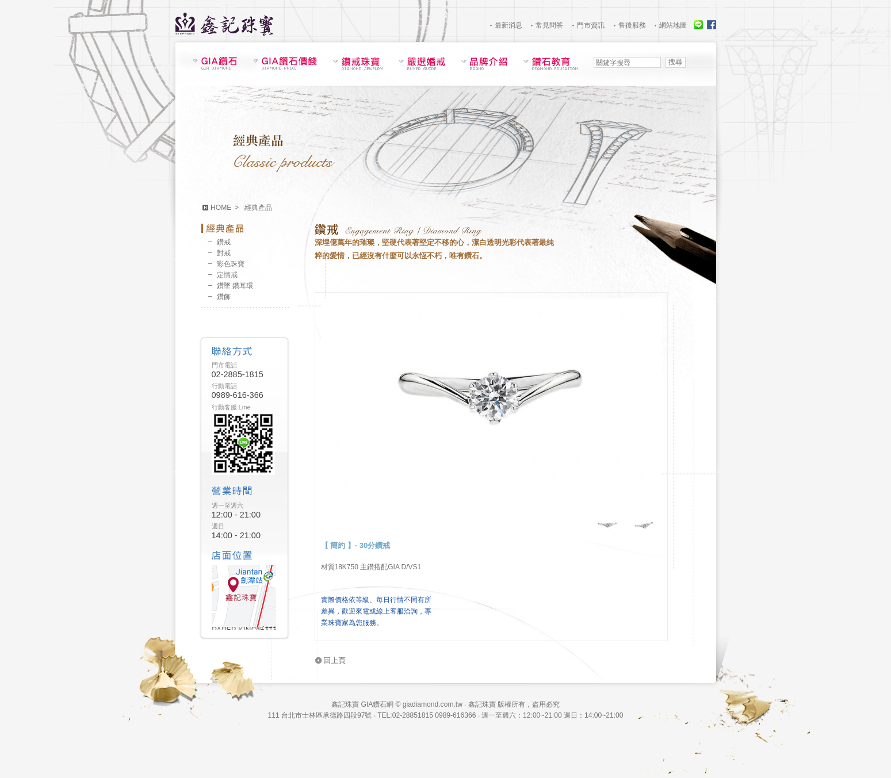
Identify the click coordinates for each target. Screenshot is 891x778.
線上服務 (698, 24)
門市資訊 (591, 25)
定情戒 (227, 275)
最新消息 (508, 25)
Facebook (711, 24)
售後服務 (632, 25)
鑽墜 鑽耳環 (235, 286)
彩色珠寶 (230, 264)
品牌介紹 (484, 63)
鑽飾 (224, 297)
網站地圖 (673, 25)
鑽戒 (224, 242)
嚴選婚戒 (422, 63)
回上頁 (334, 660)
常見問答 (549, 25)
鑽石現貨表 (215, 63)
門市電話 (224, 365)
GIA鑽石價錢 (285, 63)
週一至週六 (227, 505)
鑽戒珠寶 (358, 63)
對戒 (224, 253)
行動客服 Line (231, 407)
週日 (218, 526)
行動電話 (224, 385)
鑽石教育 (550, 63)
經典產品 (245, 228)
